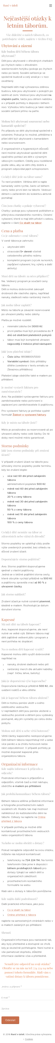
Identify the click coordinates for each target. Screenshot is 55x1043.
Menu (50, 5)
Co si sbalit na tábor (19, 910)
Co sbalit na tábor (31, 222)
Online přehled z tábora (21, 914)
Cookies (29, 1039)
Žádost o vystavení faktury (29, 414)
